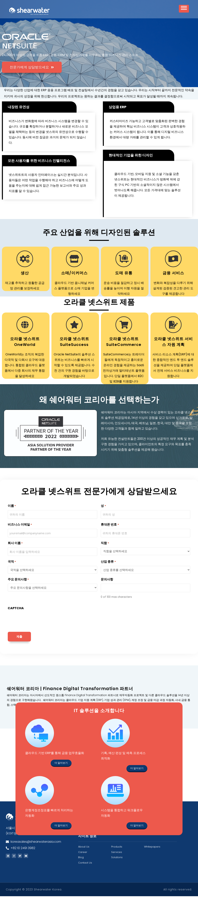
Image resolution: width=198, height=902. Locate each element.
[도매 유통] (123, 264)
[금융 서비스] (173, 264)
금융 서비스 (173, 278)
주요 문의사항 (18, 585)
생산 (25, 278)
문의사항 (107, 585)
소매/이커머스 (74, 278)
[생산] (24, 264)
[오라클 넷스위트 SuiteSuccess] (74, 330)
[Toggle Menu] (184, 10)
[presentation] (37, 625)
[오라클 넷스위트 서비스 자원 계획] (173, 330)
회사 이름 (15, 549)
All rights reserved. (177, 895)
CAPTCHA (16, 614)
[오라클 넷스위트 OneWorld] (24, 330)
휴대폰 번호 (110, 530)
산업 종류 (108, 567)
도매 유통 (123, 278)
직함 (105, 549)
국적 (12, 567)
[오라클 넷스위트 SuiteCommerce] (123, 330)
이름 (12, 511)
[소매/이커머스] (74, 264)
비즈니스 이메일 (20, 530)
